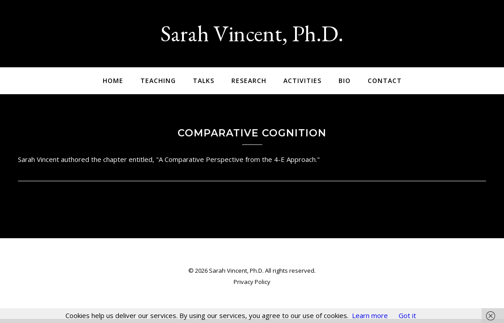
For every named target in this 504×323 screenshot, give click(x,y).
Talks (203, 80)
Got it (407, 315)
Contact (385, 80)
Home (113, 80)
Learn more (370, 315)
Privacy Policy (252, 282)
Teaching (158, 80)
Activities (302, 80)
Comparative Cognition (252, 133)
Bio (345, 80)
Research (248, 80)
